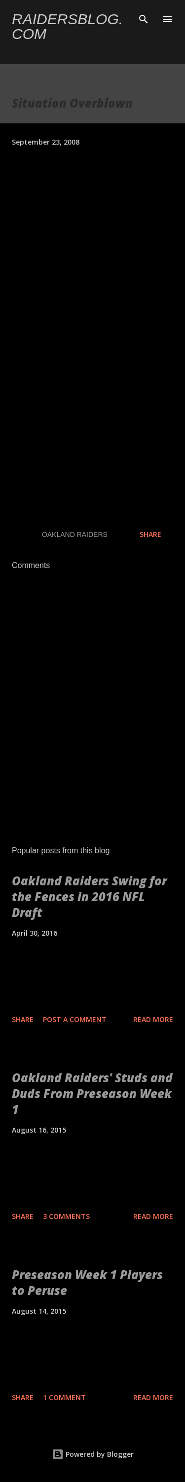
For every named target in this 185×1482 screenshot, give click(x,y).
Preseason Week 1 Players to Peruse (87, 1282)
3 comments (66, 1216)
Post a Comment (75, 1019)
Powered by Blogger (93, 1454)
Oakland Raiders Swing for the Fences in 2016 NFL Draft (89, 896)
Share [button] (150, 534)
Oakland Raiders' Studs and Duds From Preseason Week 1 (92, 1093)
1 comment (64, 1397)
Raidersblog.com (67, 26)
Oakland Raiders (75, 534)
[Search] (143, 18)
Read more (153, 1019)
